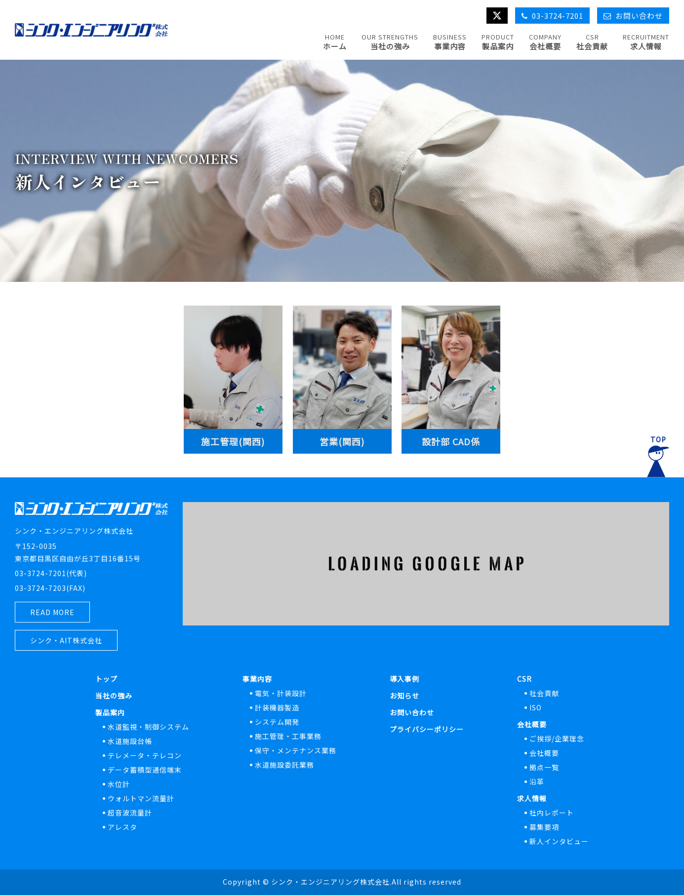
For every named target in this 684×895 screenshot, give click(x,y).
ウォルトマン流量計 (141, 798)
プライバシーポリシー (427, 729)
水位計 (119, 783)
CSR (524, 679)
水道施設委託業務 (284, 764)
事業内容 (257, 679)
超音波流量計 (130, 812)
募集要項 (544, 826)
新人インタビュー (559, 841)
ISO (535, 707)
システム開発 (277, 721)
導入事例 (404, 679)
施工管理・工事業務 (288, 736)
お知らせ (404, 695)
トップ (106, 679)
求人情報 (532, 798)
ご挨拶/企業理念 (556, 738)
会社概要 (532, 724)
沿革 (536, 781)
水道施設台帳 (130, 741)
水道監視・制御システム (148, 726)
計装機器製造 (277, 707)
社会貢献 (544, 693)
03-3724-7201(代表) (51, 573)
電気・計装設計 (281, 693)
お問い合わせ (412, 712)
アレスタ (122, 826)
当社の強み (113, 695)
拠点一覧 (544, 767)
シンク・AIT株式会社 (66, 640)
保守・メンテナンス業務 (295, 750)
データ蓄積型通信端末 (145, 769)
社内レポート (551, 812)
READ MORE (52, 612)
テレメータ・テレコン (145, 755)
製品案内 (110, 712)
